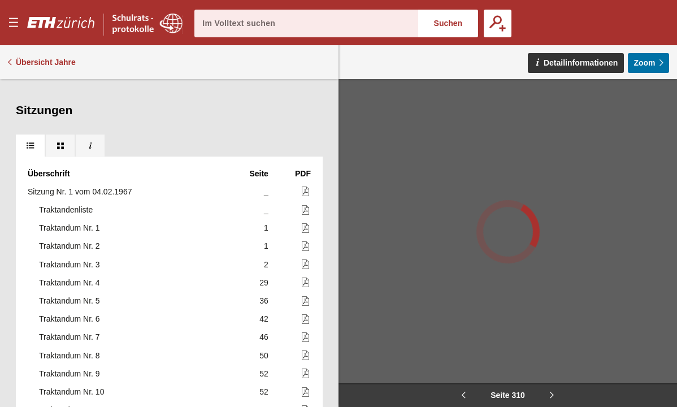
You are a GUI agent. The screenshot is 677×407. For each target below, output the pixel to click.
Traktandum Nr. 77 (71, 304)
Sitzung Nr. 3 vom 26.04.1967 (80, 176)
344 (261, 358)
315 (261, 249)
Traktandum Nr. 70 (71, 122)
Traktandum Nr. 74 (71, 249)
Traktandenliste (66, 231)
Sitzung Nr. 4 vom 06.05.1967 (80, 213)
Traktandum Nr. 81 (71, 377)
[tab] (30, 90)
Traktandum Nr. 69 (71, 104)
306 (261, 158)
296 (261, 104)
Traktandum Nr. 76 (71, 286)
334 (261, 322)
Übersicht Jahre (46, 62)
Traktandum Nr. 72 (71, 158)
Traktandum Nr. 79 (71, 340)
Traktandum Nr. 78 (71, 322)
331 (261, 304)
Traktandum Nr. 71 (73, 140)
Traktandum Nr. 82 (71, 395)
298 (261, 122)
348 (261, 395)
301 (261, 140)
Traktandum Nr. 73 (71, 195)
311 (261, 176)
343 (261, 340)
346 (261, 377)
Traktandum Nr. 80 (71, 358)
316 (261, 286)
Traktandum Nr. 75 (71, 267)
